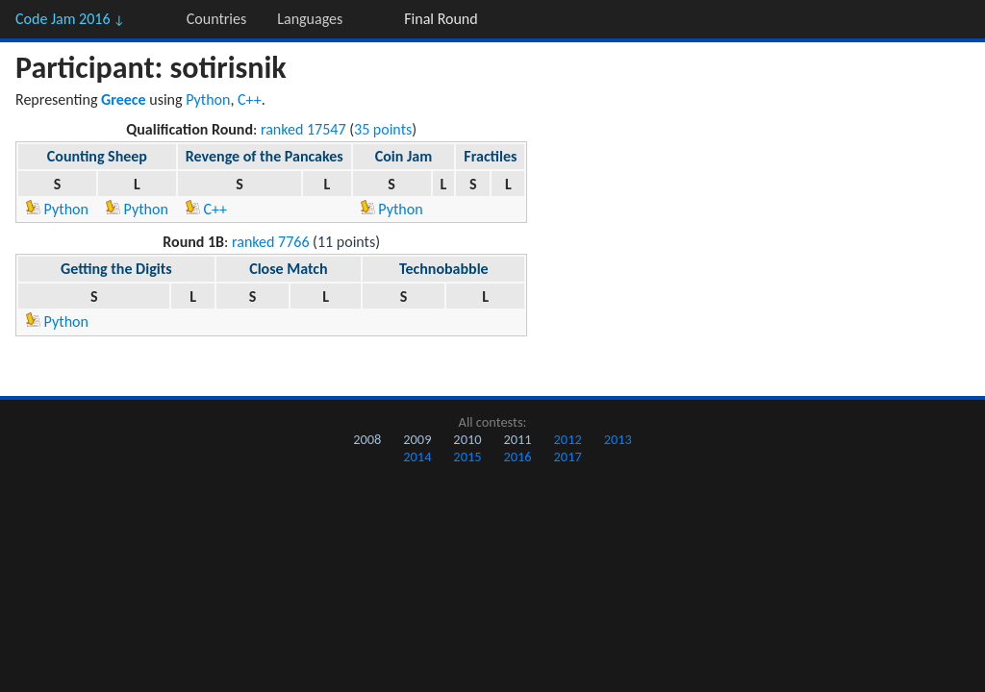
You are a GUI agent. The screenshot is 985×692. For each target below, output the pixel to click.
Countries (216, 19)
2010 (467, 439)
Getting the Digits (116, 269)
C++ (250, 99)
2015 (467, 456)
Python (208, 99)
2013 (618, 439)
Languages (309, 19)
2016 (517, 456)
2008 (367, 439)
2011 (517, 439)
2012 (568, 439)
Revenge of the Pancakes (264, 156)
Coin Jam (403, 156)
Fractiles (490, 156)
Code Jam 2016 (70, 19)
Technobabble (444, 269)
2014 (417, 456)
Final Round (440, 19)
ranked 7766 (271, 242)
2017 (568, 456)
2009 (417, 439)
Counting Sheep (97, 156)
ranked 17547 (303, 129)
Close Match (288, 269)
